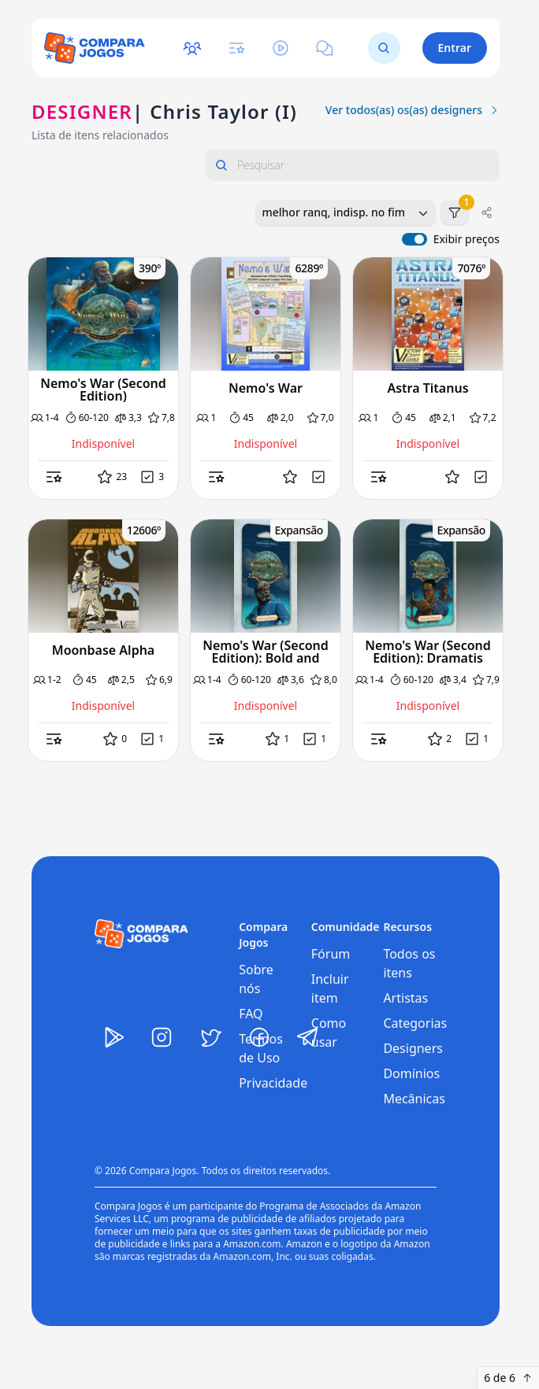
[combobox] (345, 212)
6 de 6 (508, 1377)
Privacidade (273, 1083)
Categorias (415, 1023)
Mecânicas (414, 1098)
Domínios (411, 1073)
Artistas (405, 998)
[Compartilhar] (487, 212)
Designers (413, 1048)
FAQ (250, 1013)
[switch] (414, 239)
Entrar (455, 47)
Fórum (330, 953)
